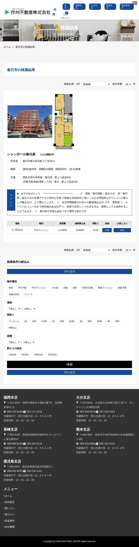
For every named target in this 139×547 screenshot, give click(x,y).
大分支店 (94, 6)
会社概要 (10, 526)
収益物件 (10, 520)
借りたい (10, 514)
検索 (69, 364)
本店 (65, 6)
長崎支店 (78, 6)
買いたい (10, 508)
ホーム (7, 46)
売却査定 (10, 502)
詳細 (107, 230)
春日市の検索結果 (25, 46)
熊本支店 (109, 6)
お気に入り (65, 15)
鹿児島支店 (125, 6)
